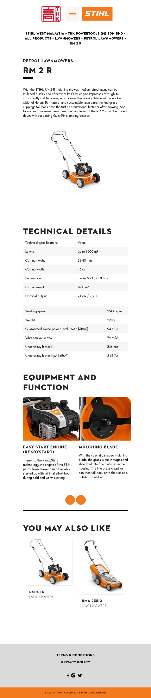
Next (131, 573)
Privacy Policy (75, 662)
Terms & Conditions (75, 655)
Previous (20, 573)
